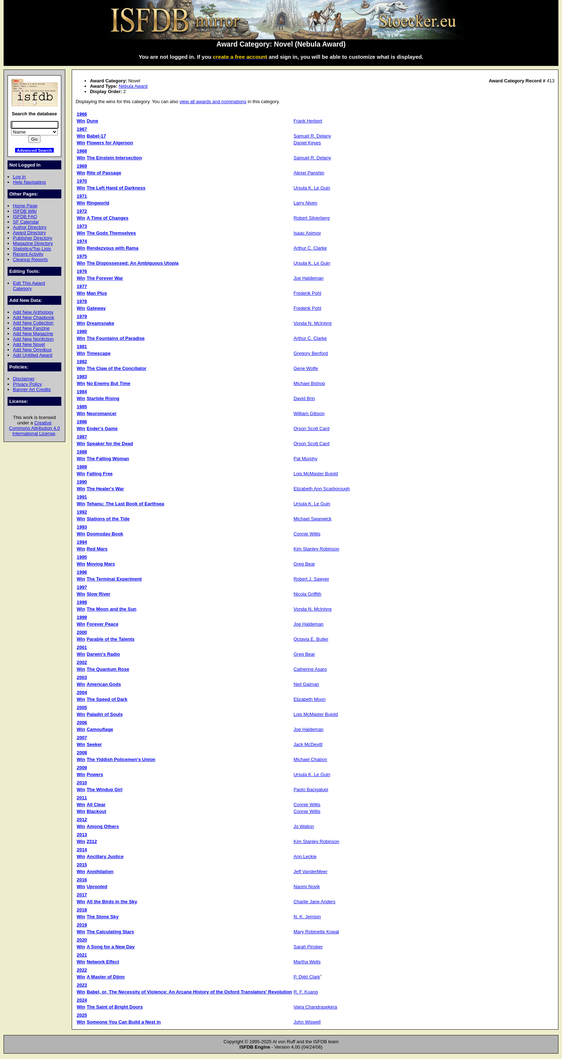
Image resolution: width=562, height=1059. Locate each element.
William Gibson (309, 413)
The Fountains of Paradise (116, 338)
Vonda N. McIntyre (313, 323)
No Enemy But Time (108, 383)
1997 (82, 587)
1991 (82, 497)
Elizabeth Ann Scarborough (322, 488)
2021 (82, 955)
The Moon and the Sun (112, 609)
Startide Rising (103, 398)
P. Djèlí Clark (307, 976)
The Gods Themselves (111, 233)
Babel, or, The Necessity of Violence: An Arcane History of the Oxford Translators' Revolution (189, 992)
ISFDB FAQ (25, 216)
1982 (82, 361)
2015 (82, 864)
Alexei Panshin (309, 172)
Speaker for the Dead (110, 443)
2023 (82, 985)
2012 (82, 819)
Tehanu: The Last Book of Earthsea (125, 503)
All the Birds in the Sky (112, 901)
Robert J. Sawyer (311, 579)
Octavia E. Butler (311, 639)
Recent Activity (28, 254)
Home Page (25, 205)
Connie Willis (307, 533)
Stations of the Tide (108, 518)
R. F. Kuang (306, 992)
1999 (82, 617)
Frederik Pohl (307, 293)
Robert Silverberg (312, 218)
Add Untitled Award (32, 355)
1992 (82, 512)
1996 (82, 572)
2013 (82, 834)
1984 (82, 391)
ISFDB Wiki (25, 211)
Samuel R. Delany (312, 136)
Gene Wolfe (306, 368)
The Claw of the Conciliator (117, 368)
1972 (82, 211)
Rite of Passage (104, 172)
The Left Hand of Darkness (116, 188)
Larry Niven (305, 203)
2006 (82, 722)
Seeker (94, 744)
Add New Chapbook (33, 317)
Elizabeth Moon (309, 699)
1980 (82, 331)
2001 (82, 647)
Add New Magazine (33, 333)
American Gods (104, 684)
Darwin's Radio (103, 654)
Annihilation (100, 871)
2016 (82, 879)
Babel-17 (96, 136)
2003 (82, 677)
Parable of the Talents (111, 639)
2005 (82, 707)
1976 (82, 271)
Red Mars (97, 549)
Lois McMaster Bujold (316, 473)
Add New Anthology (33, 312)
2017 (82, 894)
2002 (82, 662)
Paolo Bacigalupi (311, 789)
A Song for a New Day (111, 946)
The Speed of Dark (107, 699)
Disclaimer (23, 378)
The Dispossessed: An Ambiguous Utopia (133, 263)
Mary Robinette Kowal (316, 931)
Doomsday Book (105, 533)
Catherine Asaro (310, 669)
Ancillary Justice (105, 856)
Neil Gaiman (306, 684)
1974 (82, 241)
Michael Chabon (310, 759)
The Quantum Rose (108, 669)
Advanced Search (34, 150)
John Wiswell (307, 1022)
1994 (82, 542)
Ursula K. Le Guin (312, 188)
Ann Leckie (305, 856)
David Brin (304, 398)
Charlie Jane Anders (314, 901)
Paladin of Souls (105, 714)
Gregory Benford (311, 353)
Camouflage (100, 729)
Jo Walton (304, 826)
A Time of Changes (108, 218)
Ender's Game (102, 428)
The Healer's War (105, 488)
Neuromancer (102, 413)
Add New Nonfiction (33, 339)
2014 (82, 849)
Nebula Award (133, 86)
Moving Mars (101, 564)
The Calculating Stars (110, 931)
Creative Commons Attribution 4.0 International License (34, 428)
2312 (92, 841)
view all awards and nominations (213, 101)
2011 (82, 797)
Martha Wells (307, 961)
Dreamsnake (100, 323)
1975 (82, 256)
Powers (95, 774)
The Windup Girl (105, 789)
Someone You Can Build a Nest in (124, 1022)
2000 (82, 632)
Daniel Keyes (307, 142)
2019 (82, 925)
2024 (82, 1000)
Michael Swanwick (313, 518)
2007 (82, 737)
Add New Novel (29, 344)
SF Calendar (26, 222)
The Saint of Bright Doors (115, 1007)
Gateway (96, 308)
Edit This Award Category (29, 285)
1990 (82, 482)
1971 (82, 196)
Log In (19, 176)
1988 (82, 451)
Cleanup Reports (30, 259)
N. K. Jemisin (307, 916)
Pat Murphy (305, 458)
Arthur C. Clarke (310, 248)
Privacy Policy (27, 384)
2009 (82, 767)
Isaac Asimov (307, 233)
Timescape (99, 353)
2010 (82, 782)
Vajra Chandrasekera (315, 1007)
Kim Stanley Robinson (316, 549)
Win (81, 121)
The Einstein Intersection (114, 157)
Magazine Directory (33, 243)
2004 (82, 692)
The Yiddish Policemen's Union (121, 759)
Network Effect (103, 961)
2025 (82, 1015)
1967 (82, 129)
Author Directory (30, 227)
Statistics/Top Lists (32, 248)
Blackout (96, 811)
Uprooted (97, 886)
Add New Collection (33, 323)
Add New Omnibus (32, 349)
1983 (82, 376)
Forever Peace (103, 624)
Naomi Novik (307, 886)
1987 (82, 436)
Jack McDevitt (308, 744)
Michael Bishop (309, 383)
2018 (82, 910)
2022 (82, 970)
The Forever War (105, 278)
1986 (82, 421)
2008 (82, 752)
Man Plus (97, 293)
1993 (82, 527)
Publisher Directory (32, 238)
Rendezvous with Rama (113, 248)
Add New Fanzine (31, 328)
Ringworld (98, 203)
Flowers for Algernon (110, 142)
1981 (82, 346)
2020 (82, 940)
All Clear (96, 804)
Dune (92, 121)
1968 (82, 151)
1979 (82, 316)
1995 (82, 557)
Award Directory (29, 232)
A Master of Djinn (106, 976)
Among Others (103, 826)
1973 (82, 226)
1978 (82, 301)
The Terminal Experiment (114, 579)
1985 (82, 406)
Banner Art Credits (32, 389)
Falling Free (100, 473)
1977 (82, 286)
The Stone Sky (103, 916)
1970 (82, 181)
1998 (82, 602)
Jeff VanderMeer (311, 871)
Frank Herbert (308, 121)
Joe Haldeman (309, 278)
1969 (82, 166)
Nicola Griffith (308, 594)
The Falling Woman (108, 458)
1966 (82, 114)
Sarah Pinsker (308, 946)
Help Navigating (29, 182)
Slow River (98, 594)
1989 (82, 467)
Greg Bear (304, 564)
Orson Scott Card (311, 428)
